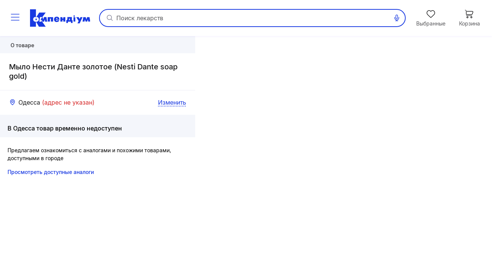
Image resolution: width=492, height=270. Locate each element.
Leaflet (404, 266)
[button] (343, 153)
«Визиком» (478, 266)
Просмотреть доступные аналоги (51, 192)
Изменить (172, 122)
